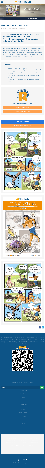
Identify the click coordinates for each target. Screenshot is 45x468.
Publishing (23, 420)
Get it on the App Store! (22, 107)
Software (23, 416)
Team (23, 397)
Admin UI (23, 427)
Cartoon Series (23, 412)
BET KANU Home (23, 390)
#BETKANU (16, 445)
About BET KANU (23, 394)
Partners (23, 401)
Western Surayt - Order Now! (22, 125)
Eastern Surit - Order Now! (22, 122)
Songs (23, 409)
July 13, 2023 (28, 450)
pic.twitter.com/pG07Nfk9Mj (27, 445)
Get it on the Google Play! (22, 111)
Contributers (23, 404)
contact (23, 423)
